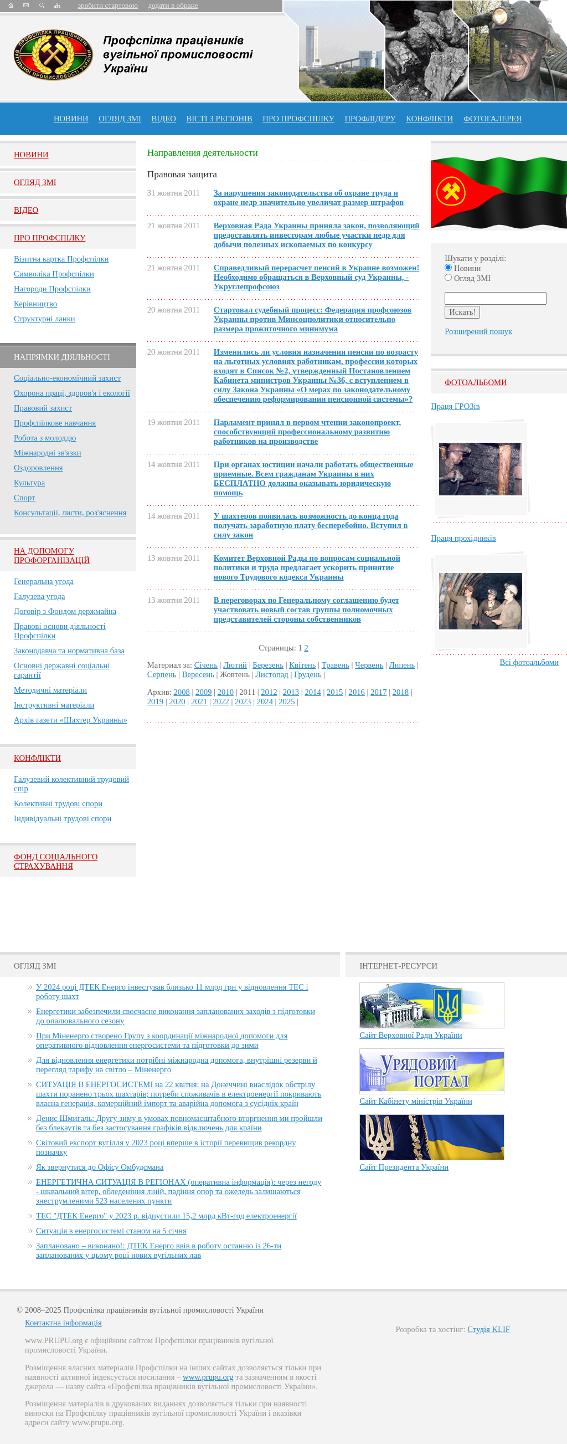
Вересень (198, 674)
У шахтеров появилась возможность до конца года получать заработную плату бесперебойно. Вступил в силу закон (311, 525)
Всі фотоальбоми (529, 662)
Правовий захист (43, 407)
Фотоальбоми (476, 382)
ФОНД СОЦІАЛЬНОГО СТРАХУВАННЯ (55, 861)
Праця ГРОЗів (455, 406)
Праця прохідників (463, 538)
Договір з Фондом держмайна (65, 611)
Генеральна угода (44, 581)
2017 (378, 692)
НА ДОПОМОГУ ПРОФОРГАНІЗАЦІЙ (52, 555)
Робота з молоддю (45, 437)
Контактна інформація (63, 1322)
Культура (29, 482)
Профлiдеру (369, 118)
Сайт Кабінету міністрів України (415, 1101)
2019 (155, 701)
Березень (268, 664)
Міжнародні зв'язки (47, 452)
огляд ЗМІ (120, 118)
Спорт (24, 497)
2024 (265, 701)
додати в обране (173, 5)
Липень (402, 664)
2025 (287, 701)
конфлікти (429, 118)
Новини (71, 118)
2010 (226, 692)
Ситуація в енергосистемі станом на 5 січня (111, 1230)
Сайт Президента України (404, 1167)
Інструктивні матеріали (54, 704)
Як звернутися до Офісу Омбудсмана (99, 1167)
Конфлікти (37, 758)
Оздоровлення (38, 467)
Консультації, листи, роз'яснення (70, 512)
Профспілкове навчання (55, 422)
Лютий (235, 664)
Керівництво (35, 303)
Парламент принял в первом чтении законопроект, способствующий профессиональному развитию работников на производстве (307, 432)
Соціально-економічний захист (67, 377)
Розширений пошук (478, 331)
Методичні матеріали (50, 689)
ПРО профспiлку (298, 118)
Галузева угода (39, 596)
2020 (177, 701)
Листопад (271, 674)
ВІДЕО (164, 118)
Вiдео (26, 210)
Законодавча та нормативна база (69, 650)
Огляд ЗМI (35, 182)
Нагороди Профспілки (52, 288)
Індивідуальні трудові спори (62, 818)
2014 (313, 692)
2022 (221, 701)
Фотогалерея (492, 118)
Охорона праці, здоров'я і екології (72, 392)
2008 (182, 692)
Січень (206, 664)
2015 (335, 692)
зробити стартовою (108, 5)
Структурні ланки (44, 318)
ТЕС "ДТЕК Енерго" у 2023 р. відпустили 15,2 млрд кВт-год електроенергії (166, 1215)
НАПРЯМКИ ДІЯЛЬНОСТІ (62, 356)
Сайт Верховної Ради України (410, 1035)
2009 (203, 692)
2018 (401, 692)
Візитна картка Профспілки (61, 258)
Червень (369, 664)
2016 (357, 692)
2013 (291, 692)
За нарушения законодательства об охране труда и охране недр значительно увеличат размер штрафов (309, 197)
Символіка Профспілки (54, 273)
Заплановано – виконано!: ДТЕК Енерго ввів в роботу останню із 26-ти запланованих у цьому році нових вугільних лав (158, 1250)
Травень (335, 664)
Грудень (308, 674)
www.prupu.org (208, 1377)
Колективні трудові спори (58, 803)
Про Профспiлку (49, 237)
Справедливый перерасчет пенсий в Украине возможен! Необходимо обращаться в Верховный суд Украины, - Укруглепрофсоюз (317, 277)
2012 (269, 692)
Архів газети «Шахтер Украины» (70, 719)
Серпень (162, 674)
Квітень (302, 664)
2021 (199, 701)
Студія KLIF (488, 1329)
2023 (243, 701)
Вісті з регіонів (219, 118)
